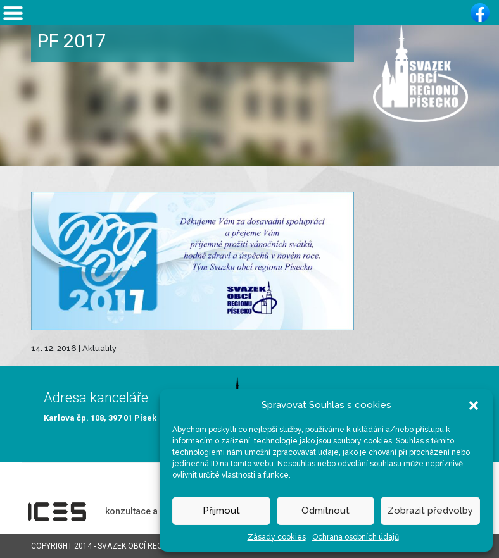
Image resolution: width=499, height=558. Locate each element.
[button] (473, 405)
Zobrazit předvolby (430, 510)
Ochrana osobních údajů (355, 537)
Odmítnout (325, 510)
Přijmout (221, 510)
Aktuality (99, 348)
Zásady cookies (277, 537)
